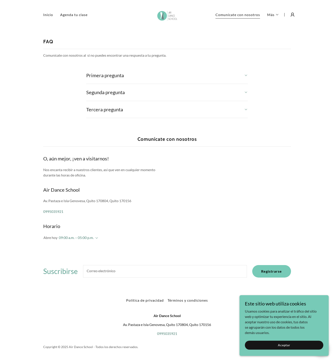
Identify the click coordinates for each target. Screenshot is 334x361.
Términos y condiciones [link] (188, 300)
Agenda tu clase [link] (74, 14)
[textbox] (165, 271)
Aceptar (284, 345)
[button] (273, 14)
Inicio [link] (48, 14)
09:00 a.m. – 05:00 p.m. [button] (76, 237)
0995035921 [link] (53, 211)
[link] (167, 14)
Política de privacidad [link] (145, 300)
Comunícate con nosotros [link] (237, 14)
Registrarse (271, 271)
